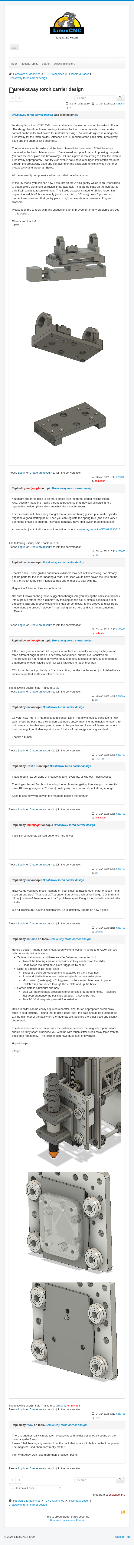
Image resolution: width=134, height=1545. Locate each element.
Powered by (57, 1520)
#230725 (120, 1413)
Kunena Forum (75, 1520)
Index (14, 63)
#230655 (120, 551)
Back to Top (122, 1536)
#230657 (120, 696)
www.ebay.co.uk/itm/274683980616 (98, 529)
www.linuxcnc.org (64, 63)
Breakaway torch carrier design (32, 114)
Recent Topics (29, 63)
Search (46, 63)
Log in (21, 472)
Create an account (41, 472)
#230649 (120, 477)
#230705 (120, 869)
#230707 (120, 928)
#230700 (120, 755)
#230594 (120, 103)
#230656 (120, 629)
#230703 (120, 813)
